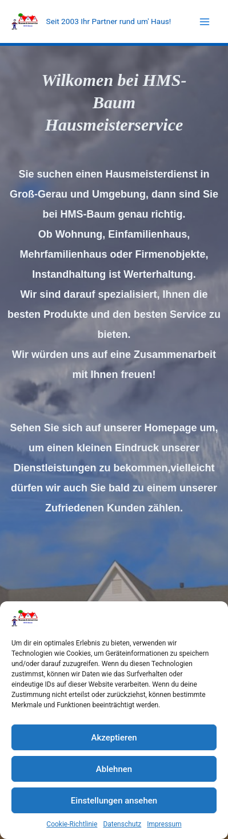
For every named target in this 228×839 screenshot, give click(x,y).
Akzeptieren (114, 737)
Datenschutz (122, 824)
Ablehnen (114, 769)
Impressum (164, 824)
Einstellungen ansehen (114, 800)
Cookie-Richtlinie (71, 824)
